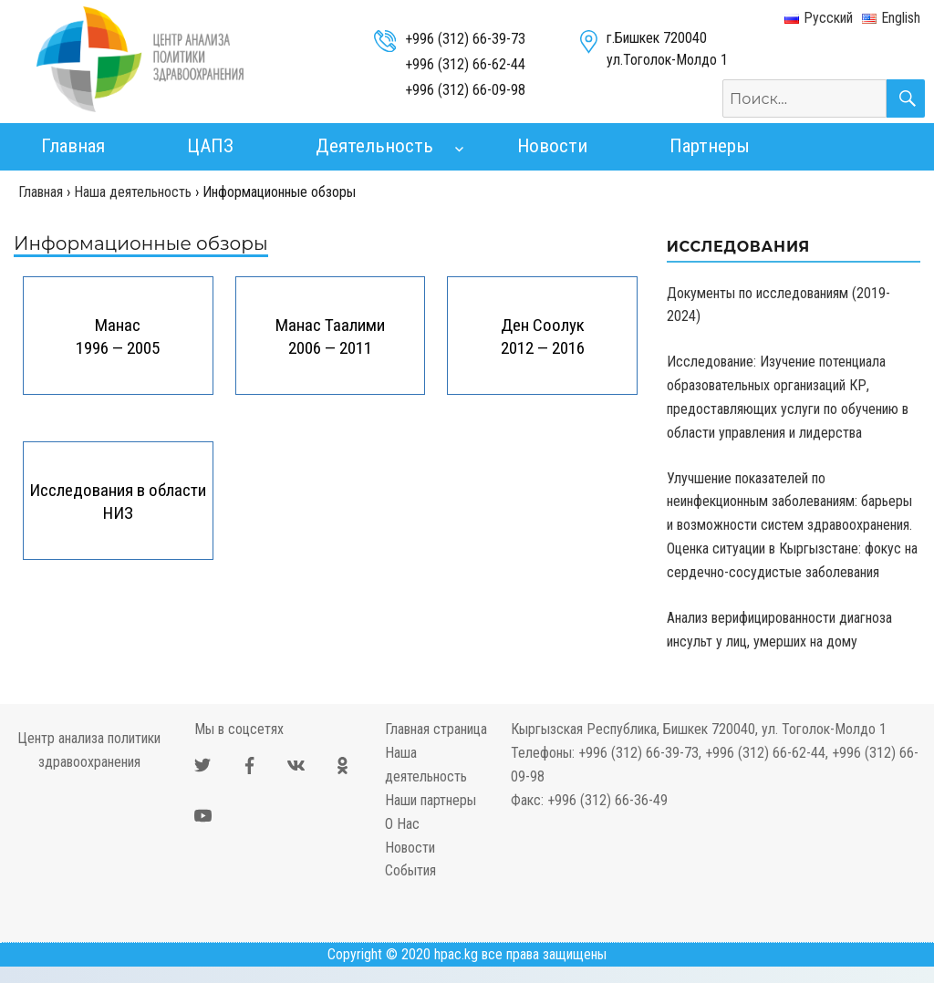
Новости (552, 146)
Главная (73, 146)
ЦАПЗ (210, 146)
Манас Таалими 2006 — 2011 (330, 336)
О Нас (402, 824)
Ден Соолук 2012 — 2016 (543, 336)
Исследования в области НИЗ (117, 501)
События (410, 870)
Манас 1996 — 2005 (118, 336)
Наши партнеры (430, 800)
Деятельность (374, 146)
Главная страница (436, 729)
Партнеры (709, 146)
